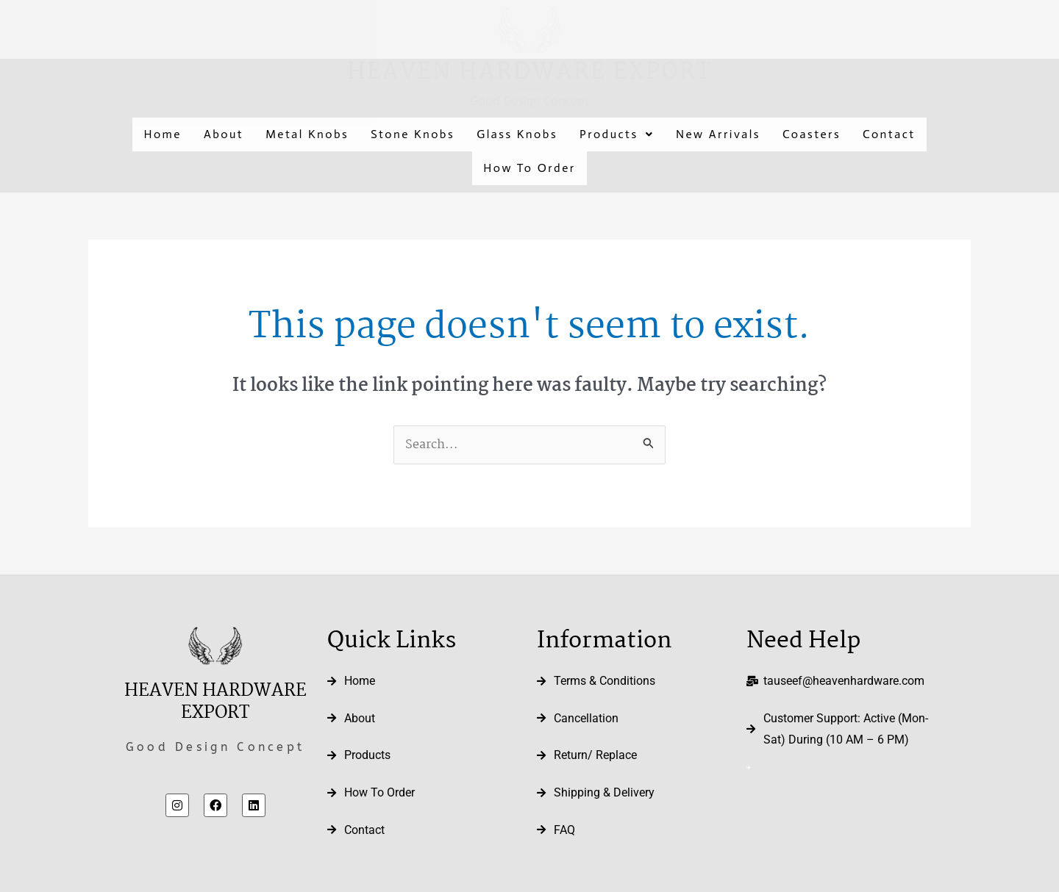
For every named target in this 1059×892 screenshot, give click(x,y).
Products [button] (617, 134)
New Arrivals (718, 134)
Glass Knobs (517, 134)
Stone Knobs (412, 134)
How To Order (529, 168)
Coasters (811, 134)
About (223, 134)
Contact (889, 134)
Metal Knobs (307, 134)
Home (162, 134)
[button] (616, 134)
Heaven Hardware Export (529, 72)
